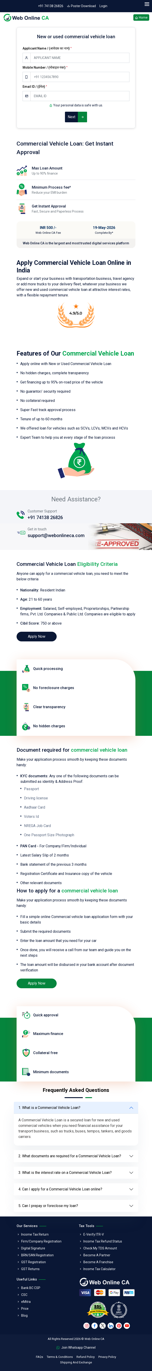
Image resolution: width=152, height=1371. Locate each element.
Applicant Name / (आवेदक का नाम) (47, 48)
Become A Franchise (98, 1262)
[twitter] (102, 1326)
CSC (24, 1295)
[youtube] (127, 1326)
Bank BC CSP (30, 1288)
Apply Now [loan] (36, 636)
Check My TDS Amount (100, 1248)
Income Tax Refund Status (102, 1241)
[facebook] (94, 1326)
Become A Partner (96, 1255)
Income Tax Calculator (99, 1269)
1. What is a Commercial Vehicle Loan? (49, 1107)
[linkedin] (111, 1326)
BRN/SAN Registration (37, 1255)
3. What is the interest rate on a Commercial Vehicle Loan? (65, 1172)
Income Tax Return (35, 1234)
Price (25, 1308)
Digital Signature (33, 1248)
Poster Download (81, 6)
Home (141, 17)
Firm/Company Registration (41, 1241)
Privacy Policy (107, 1357)
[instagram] (86, 1326)
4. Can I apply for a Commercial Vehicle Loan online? (60, 1189)
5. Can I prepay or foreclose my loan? (48, 1206)
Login (103, 6)
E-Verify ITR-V (93, 1234)
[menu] (147, 4)
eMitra (26, 1302)
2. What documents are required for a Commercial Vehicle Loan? (69, 1156)
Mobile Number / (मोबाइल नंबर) (45, 67)
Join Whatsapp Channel (76, 1347)
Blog (24, 1315)
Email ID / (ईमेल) (35, 86)
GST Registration (33, 1262)
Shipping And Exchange (76, 1362)
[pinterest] (119, 1326)
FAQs (39, 1357)
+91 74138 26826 (50, 6)
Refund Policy (85, 1357)
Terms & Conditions (60, 1357)
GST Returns (30, 1269)
